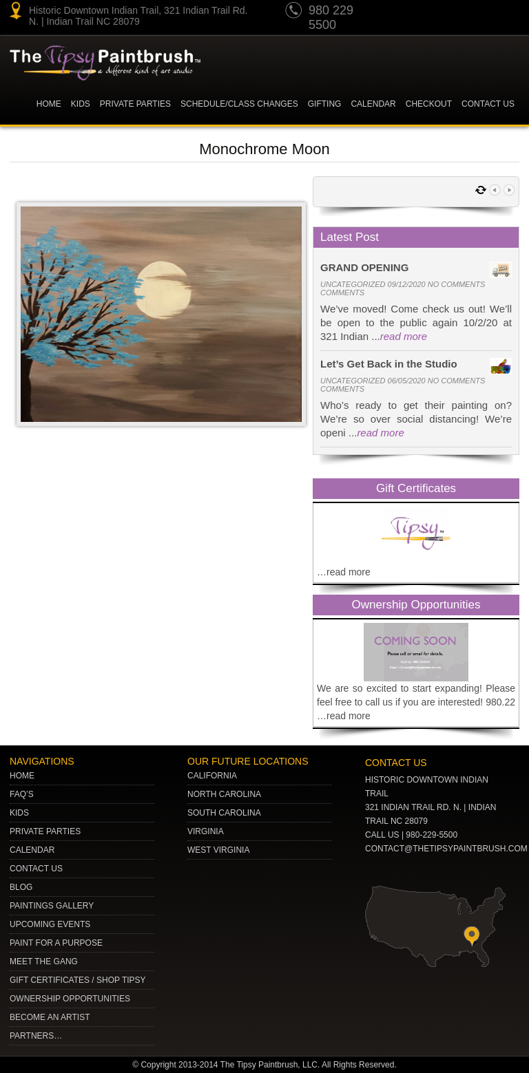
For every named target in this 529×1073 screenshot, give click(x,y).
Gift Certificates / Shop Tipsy (78, 980)
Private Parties (135, 104)
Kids (19, 813)
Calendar (373, 104)
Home (49, 104)
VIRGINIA (205, 831)
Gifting (325, 104)
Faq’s (22, 794)
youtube (401, 12)
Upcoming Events (50, 924)
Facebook (506, 12)
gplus (480, 12)
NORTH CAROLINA (224, 794)
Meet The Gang (44, 961)
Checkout (429, 104)
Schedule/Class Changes (239, 104)
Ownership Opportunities (70, 998)
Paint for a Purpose (56, 943)
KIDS (80, 104)
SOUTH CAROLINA (224, 813)
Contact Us (488, 104)
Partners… (36, 1036)
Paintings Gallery (52, 906)
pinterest (427, 12)
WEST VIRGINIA (218, 850)
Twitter (454, 12)
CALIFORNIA (212, 775)
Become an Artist (50, 1017)
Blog (21, 887)
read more (403, 336)
